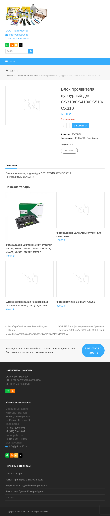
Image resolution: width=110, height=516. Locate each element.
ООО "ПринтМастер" (17, 30)
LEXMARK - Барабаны (86, 138)
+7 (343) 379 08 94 (15, 428)
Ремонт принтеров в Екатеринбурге (24, 479)
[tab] (11, 165)
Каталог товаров (14, 473)
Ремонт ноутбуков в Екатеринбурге (24, 491)
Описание (11, 165)
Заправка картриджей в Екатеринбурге (26, 485)
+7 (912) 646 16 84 (18, 38)
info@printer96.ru (18, 34)
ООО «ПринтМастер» (16, 376)
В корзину (80, 126)
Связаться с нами (93, 350)
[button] (54, 61)
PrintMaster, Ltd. (22, 511)
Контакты (10, 497)
